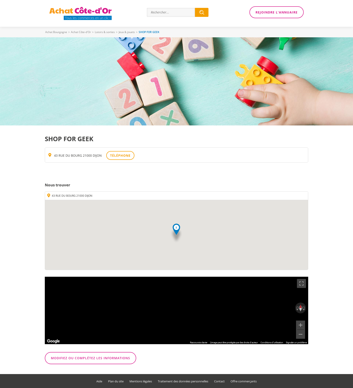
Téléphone (120, 155)
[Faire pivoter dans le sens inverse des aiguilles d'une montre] (296, 308)
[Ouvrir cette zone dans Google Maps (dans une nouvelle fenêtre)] (53, 341)
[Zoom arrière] (300, 334)
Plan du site (116, 381)
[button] (176, 233)
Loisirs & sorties (105, 32)
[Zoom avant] (300, 325)
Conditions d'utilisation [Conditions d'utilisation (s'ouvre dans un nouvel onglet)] (271, 342)
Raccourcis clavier (198, 342)
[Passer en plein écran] (301, 283)
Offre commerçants (244, 381)
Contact (219, 381)
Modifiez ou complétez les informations (90, 358)
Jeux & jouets (127, 32)
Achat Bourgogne (56, 32)
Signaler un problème (296, 342)
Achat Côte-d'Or (81, 32)
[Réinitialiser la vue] (300, 308)
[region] (176, 310)
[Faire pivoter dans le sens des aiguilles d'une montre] (304, 308)
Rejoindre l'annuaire (277, 12)
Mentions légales (140, 381)
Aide (99, 381)
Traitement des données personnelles (183, 381)
